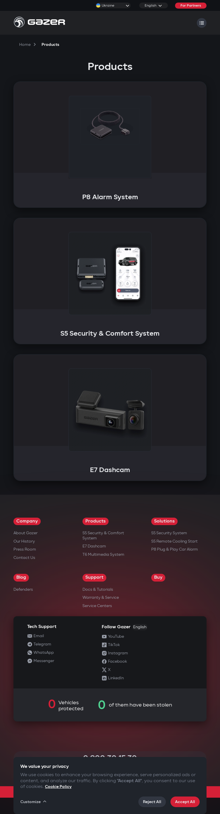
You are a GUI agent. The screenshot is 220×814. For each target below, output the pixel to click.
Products (95, 521)
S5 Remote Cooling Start (174, 541)
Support (94, 577)
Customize (33, 801)
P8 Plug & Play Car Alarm (174, 549)
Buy (158, 577)
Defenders (23, 589)
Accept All (185, 801)
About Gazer (25, 533)
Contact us (24, 557)
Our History (24, 541)
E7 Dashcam (94, 546)
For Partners (190, 5)
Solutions (164, 521)
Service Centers (97, 605)
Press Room (24, 549)
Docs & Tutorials (97, 589)
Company (27, 521)
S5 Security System (169, 533)
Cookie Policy (58, 786)
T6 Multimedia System (103, 554)
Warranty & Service (100, 597)
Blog (21, 577)
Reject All (152, 801)
